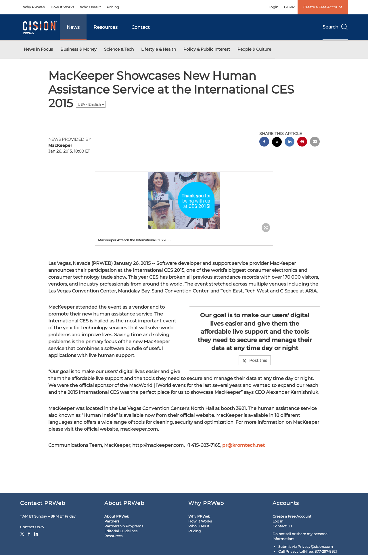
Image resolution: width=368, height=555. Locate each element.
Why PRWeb (34, 7)
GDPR (289, 7)
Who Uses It (90, 7)
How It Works (62, 7)
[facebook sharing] (264, 142)
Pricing (113, 7)
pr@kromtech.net (243, 445)
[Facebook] (29, 534)
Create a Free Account (322, 7)
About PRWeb (116, 516)
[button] (184, 200)
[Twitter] (23, 534)
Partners (111, 521)
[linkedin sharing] (289, 142)
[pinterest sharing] (302, 142)
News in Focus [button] (38, 49)
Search (335, 27)
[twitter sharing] (277, 142)
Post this (254, 360)
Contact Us (32, 527)
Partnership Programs (123, 526)
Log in (278, 521)
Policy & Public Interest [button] (206, 49)
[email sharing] (315, 142)
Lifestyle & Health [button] (158, 49)
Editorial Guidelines (120, 531)
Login (273, 7)
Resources (105, 27)
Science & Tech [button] (119, 49)
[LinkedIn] (36, 534)
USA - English (91, 104)
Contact (140, 27)
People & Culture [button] (254, 49)
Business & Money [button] (78, 49)
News (73, 27)
